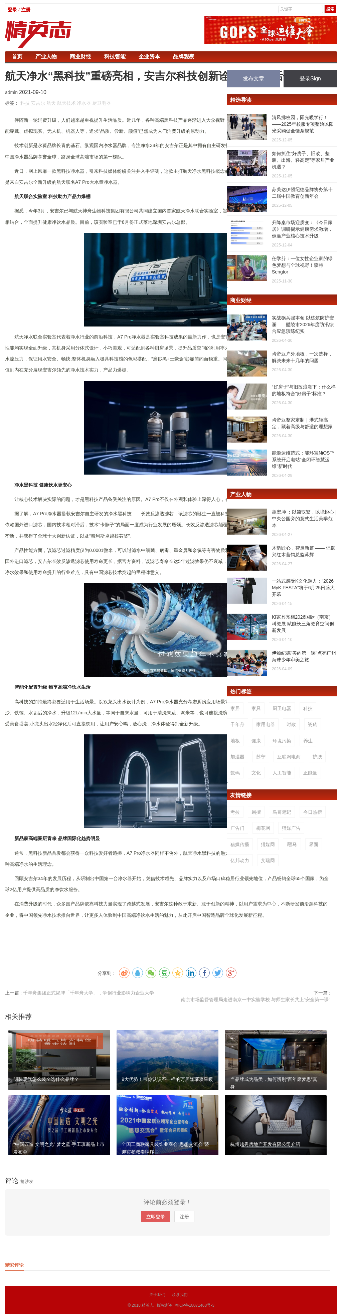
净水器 (84, 103)
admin (12, 92)
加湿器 (237, 756)
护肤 (317, 756)
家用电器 (265, 724)
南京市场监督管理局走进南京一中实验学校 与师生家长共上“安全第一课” (255, 999)
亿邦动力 (239, 860)
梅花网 (263, 828)
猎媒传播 (239, 844)
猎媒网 (268, 844)
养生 (308, 740)
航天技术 (66, 103)
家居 (235, 708)
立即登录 (155, 1216)
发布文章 (253, 78)
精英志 (148, 1305)
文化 (256, 772)
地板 (235, 740)
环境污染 (282, 740)
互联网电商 (289, 756)
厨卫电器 (101, 103)
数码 (235, 772)
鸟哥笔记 (282, 812)
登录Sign (310, 78)
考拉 (235, 812)
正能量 (310, 772)
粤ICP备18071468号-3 (194, 1305)
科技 (25, 103)
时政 (291, 724)
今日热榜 (312, 812)
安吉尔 (38, 103)
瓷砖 (312, 724)
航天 (51, 103)
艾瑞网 (268, 860)
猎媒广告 (291, 828)
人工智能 (282, 772)
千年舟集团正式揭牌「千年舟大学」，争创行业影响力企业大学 (88, 993)
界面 (313, 844)
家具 (256, 708)
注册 (184, 1216)
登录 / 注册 (19, 9)
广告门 (237, 828)
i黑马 (292, 844)
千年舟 (237, 724)
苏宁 (261, 756)
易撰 (256, 812)
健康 (256, 740)
